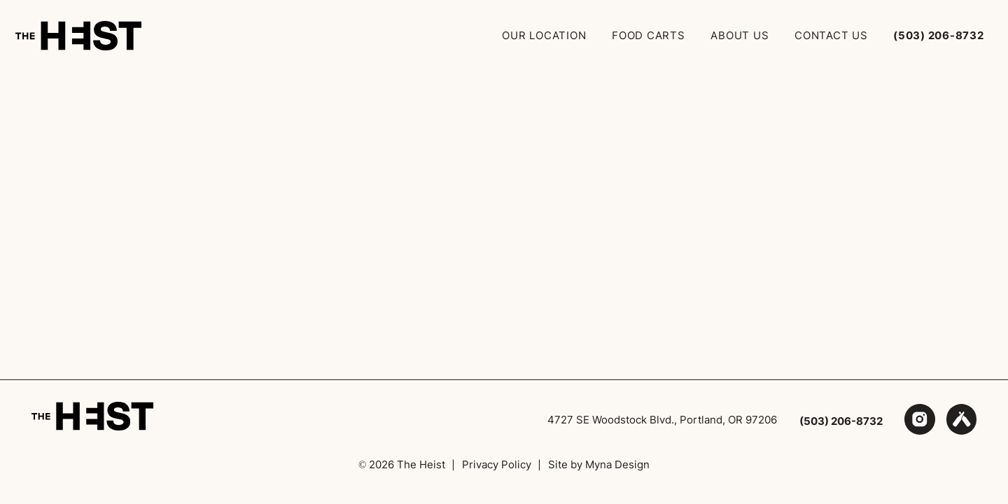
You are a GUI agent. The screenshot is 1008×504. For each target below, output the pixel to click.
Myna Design (617, 464)
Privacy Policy (496, 464)
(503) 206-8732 (841, 421)
